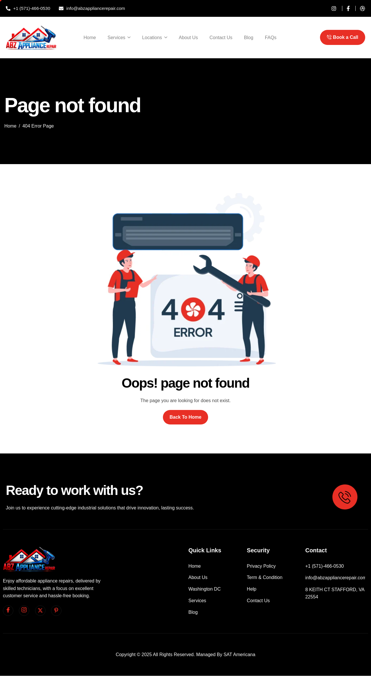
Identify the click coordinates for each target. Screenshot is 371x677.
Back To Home (185, 417)
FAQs (271, 37)
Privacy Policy (261, 566)
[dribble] (360, 8)
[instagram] (331, 8)
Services (119, 37)
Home (89, 37)
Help (252, 589)
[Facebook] (346, 8)
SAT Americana (239, 655)
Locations (154, 37)
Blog (248, 37)
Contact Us (221, 37)
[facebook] (8, 610)
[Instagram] (24, 610)
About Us (188, 37)
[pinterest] (56, 610)
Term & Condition (265, 578)
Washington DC (204, 589)
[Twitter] (40, 610)
